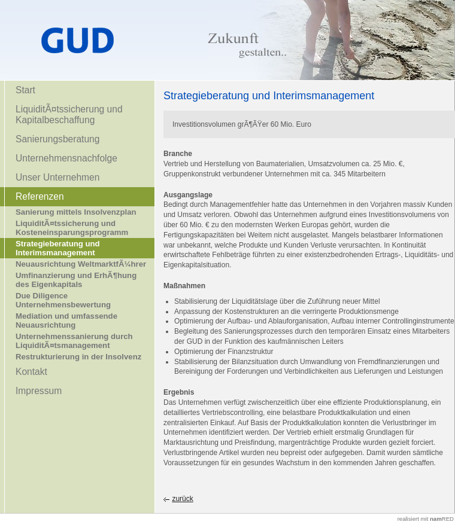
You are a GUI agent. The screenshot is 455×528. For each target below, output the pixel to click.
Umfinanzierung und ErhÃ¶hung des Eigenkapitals (76, 280)
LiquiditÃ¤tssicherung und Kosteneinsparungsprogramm (72, 228)
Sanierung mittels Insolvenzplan (76, 211)
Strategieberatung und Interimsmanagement (58, 248)
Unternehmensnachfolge (66, 158)
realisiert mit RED (426, 518)
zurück (182, 499)
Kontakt (31, 372)
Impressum (39, 391)
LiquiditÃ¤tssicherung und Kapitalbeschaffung (69, 114)
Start (25, 90)
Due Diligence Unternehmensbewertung (63, 300)
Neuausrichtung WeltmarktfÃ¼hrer (81, 264)
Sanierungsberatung (57, 139)
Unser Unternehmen (57, 177)
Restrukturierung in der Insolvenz (78, 356)
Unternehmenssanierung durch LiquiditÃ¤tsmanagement (74, 341)
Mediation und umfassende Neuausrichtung (66, 320)
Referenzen (40, 196)
